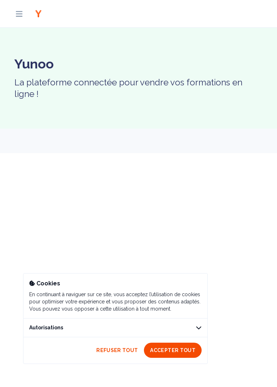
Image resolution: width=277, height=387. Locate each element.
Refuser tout (117, 350)
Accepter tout (172, 350)
